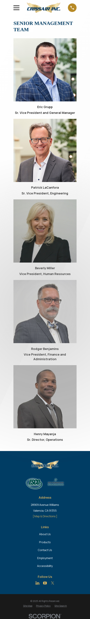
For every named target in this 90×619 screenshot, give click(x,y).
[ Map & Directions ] (45, 516)
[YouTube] (45, 583)
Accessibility (45, 566)
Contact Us (45, 550)
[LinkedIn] (37, 583)
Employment (45, 558)
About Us (45, 534)
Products (45, 542)
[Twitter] (52, 583)
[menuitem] (27, 606)
